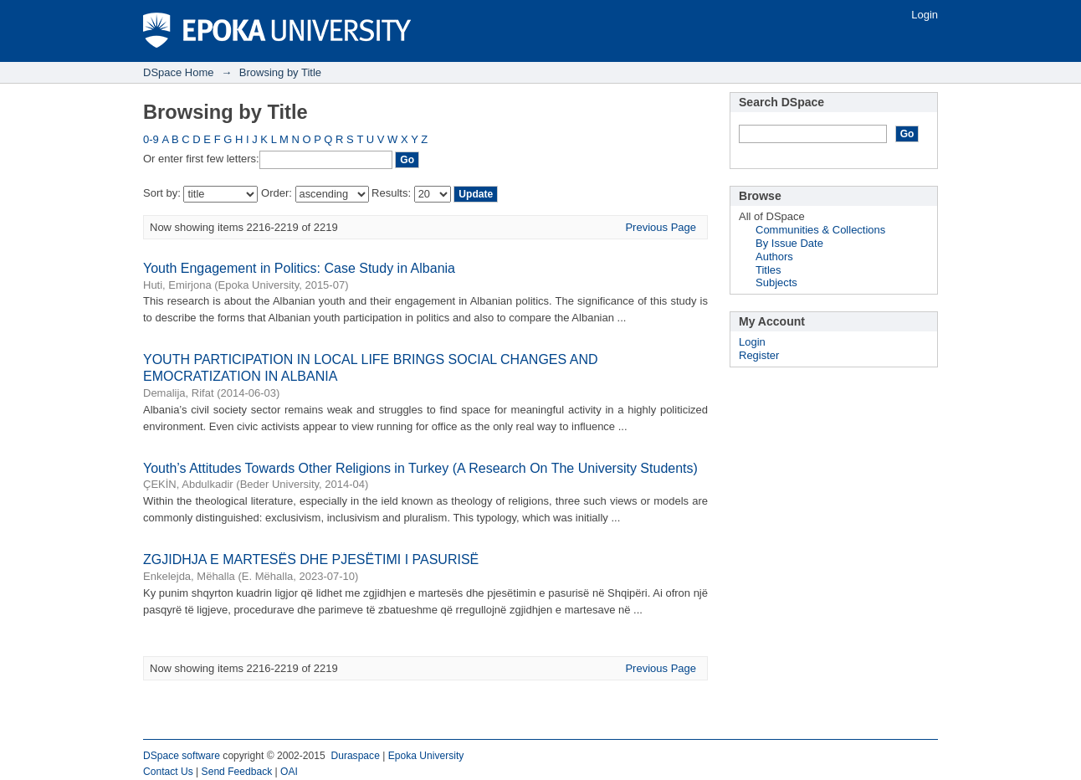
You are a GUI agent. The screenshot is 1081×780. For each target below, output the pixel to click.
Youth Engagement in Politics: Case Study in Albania (299, 268)
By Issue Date (789, 243)
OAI (289, 771)
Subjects (776, 282)
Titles (768, 270)
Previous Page (660, 227)
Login (924, 14)
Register (759, 355)
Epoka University (426, 756)
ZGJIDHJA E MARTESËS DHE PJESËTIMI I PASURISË (311, 559)
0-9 (151, 139)
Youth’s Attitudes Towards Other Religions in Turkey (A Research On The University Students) (420, 468)
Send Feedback (237, 771)
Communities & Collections (820, 229)
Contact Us (168, 771)
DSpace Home (178, 72)
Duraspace (354, 756)
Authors (774, 256)
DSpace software (181, 756)
